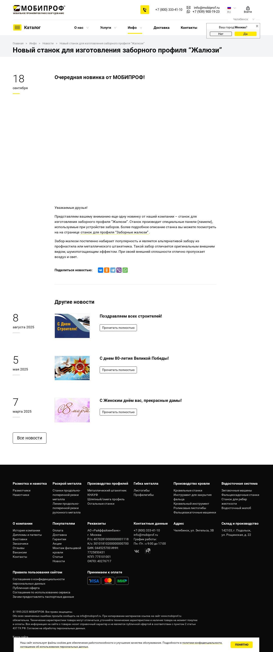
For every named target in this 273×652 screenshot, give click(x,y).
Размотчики (21, 490)
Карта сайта (20, 636)
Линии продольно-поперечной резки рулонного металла (67, 508)
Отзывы (19, 548)
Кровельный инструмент (191, 503)
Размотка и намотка (30, 483)
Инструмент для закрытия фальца (193, 497)
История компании (26, 530)
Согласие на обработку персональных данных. (56, 628)
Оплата (58, 530)
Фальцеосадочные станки (240, 495)
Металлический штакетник (107, 490)
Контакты (189, 27)
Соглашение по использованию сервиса (41, 592)
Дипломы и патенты (27, 534)
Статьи (58, 556)
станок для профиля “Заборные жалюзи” (114, 232)
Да (245, 34)
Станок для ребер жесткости (234, 501)
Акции (57, 543)
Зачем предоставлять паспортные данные (43, 596)
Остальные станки (100, 503)
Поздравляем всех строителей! (131, 316)
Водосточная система (240, 483)
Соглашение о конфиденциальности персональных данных (39, 581)
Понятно (241, 644)
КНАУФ (92, 495)
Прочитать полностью (118, 327)
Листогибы (142, 490)
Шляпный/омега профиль (106, 499)
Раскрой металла (67, 483)
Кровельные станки (188, 490)
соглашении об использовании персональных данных (54, 646)
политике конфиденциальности (202, 642)
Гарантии (59, 539)
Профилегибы (144, 495)
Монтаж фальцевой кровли (67, 550)
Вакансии (20, 552)
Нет (220, 34)
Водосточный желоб (236, 508)
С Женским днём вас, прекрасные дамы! (141, 400)
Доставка (162, 27)
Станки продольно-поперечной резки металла (66, 495)
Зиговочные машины (237, 490)
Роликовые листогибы (190, 508)
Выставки (20, 539)
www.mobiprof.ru (171, 616)
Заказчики (20, 543)
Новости (59, 561)
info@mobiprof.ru (90, 616)
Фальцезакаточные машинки (195, 512)
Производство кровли (192, 483)
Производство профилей (107, 483)
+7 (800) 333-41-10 (168, 10)
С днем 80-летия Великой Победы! (134, 358)
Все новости (30, 438)
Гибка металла (146, 483)
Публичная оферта (26, 588)
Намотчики (21, 495)
